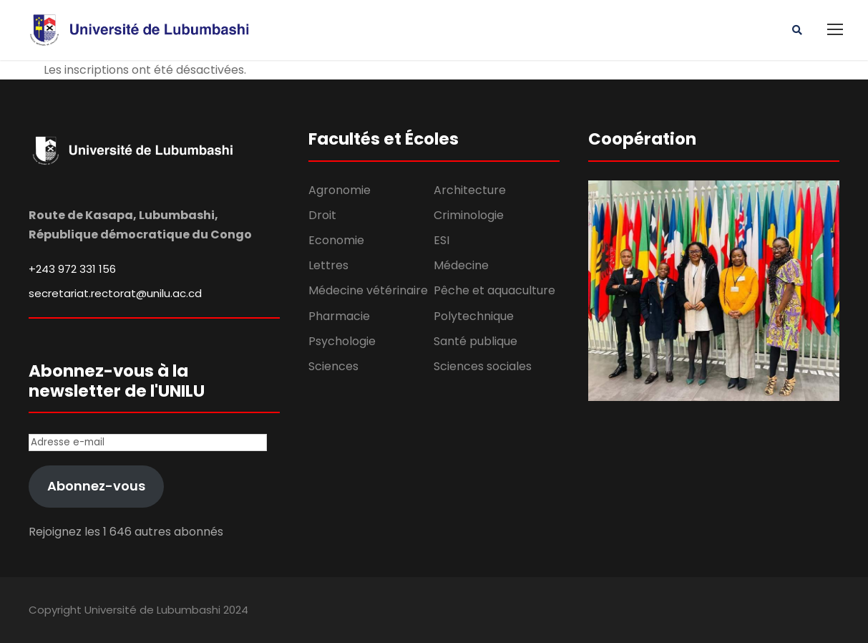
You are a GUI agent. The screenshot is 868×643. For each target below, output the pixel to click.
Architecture (470, 190)
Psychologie (342, 341)
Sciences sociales (483, 366)
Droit (322, 215)
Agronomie (339, 190)
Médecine (461, 265)
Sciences (333, 366)
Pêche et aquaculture (494, 290)
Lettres (328, 265)
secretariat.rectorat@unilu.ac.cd (115, 293)
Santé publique (475, 341)
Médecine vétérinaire (368, 290)
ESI (441, 240)
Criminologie (469, 215)
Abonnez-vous (96, 486)
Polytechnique (474, 316)
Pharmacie (339, 316)
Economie (336, 240)
